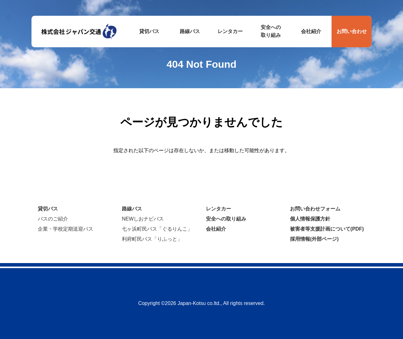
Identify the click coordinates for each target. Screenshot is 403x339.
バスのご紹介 (53, 218)
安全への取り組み (226, 218)
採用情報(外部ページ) (314, 239)
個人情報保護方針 (310, 218)
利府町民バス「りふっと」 (152, 239)
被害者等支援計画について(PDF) (327, 229)
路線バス (132, 208)
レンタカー (218, 208)
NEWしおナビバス (143, 218)
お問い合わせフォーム (315, 208)
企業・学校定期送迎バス (65, 229)
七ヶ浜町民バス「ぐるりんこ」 (157, 229)
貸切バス (48, 208)
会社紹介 (216, 229)
